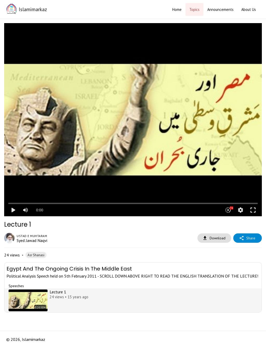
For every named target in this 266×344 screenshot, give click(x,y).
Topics (194, 9)
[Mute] (25, 210)
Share (247, 238)
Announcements (220, 9)
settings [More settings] (240, 210)
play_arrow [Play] (13, 210)
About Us (248, 9)
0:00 (39, 210)
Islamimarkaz (33, 9)
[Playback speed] (228, 210)
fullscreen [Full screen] (253, 210)
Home (176, 9)
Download (214, 238)
